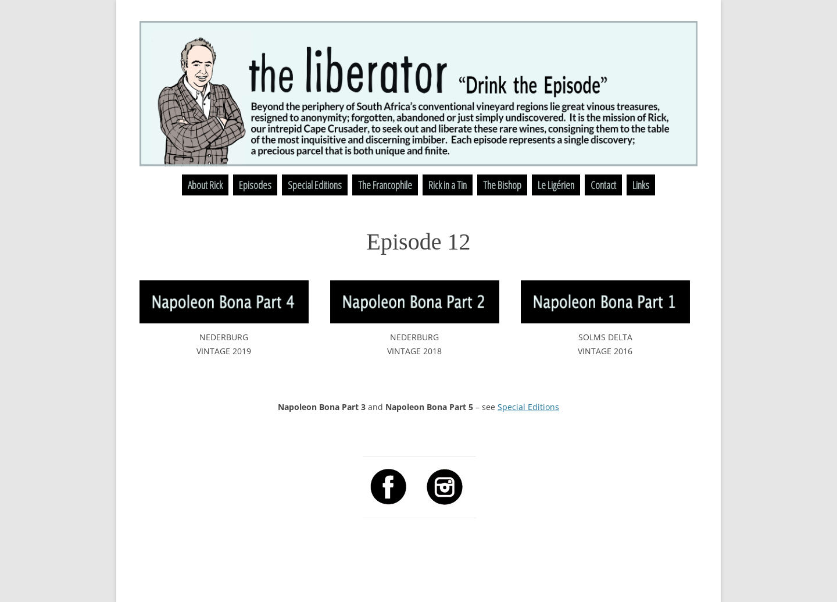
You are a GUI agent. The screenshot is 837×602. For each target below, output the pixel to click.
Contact (603, 185)
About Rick (205, 185)
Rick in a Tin (447, 185)
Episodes (255, 185)
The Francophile (385, 185)
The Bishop (502, 185)
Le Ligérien (556, 185)
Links (640, 185)
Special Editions (315, 185)
